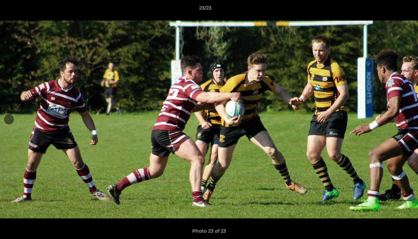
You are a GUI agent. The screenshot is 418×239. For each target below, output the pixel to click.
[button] (390, 10)
